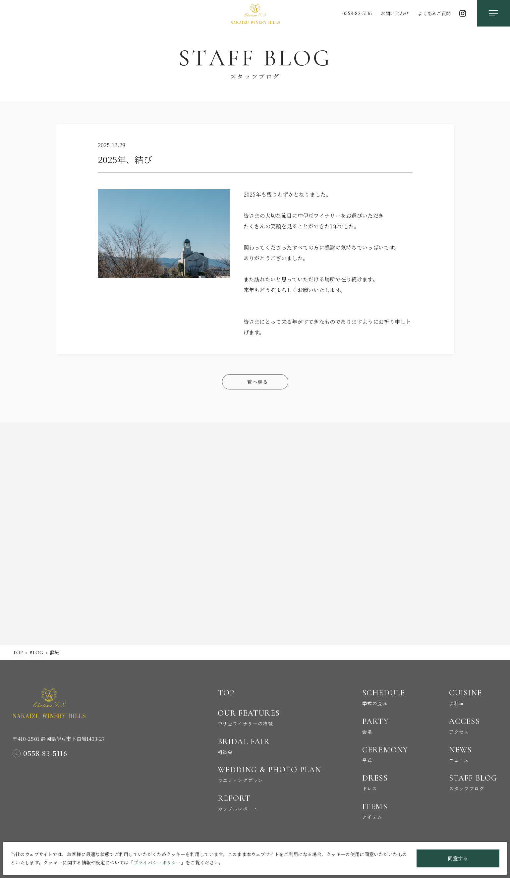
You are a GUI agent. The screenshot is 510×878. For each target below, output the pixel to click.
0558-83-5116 (357, 13)
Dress (385, 782)
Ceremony (385, 754)
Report (269, 802)
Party (385, 726)
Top (18, 653)
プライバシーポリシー (157, 862)
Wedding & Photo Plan (269, 774)
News (473, 754)
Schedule (385, 697)
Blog (36, 653)
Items (385, 811)
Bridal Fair (269, 746)
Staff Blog (473, 782)
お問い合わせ (394, 13)
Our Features (269, 717)
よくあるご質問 (434, 13)
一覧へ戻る (255, 381)
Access (473, 726)
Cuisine (473, 697)
